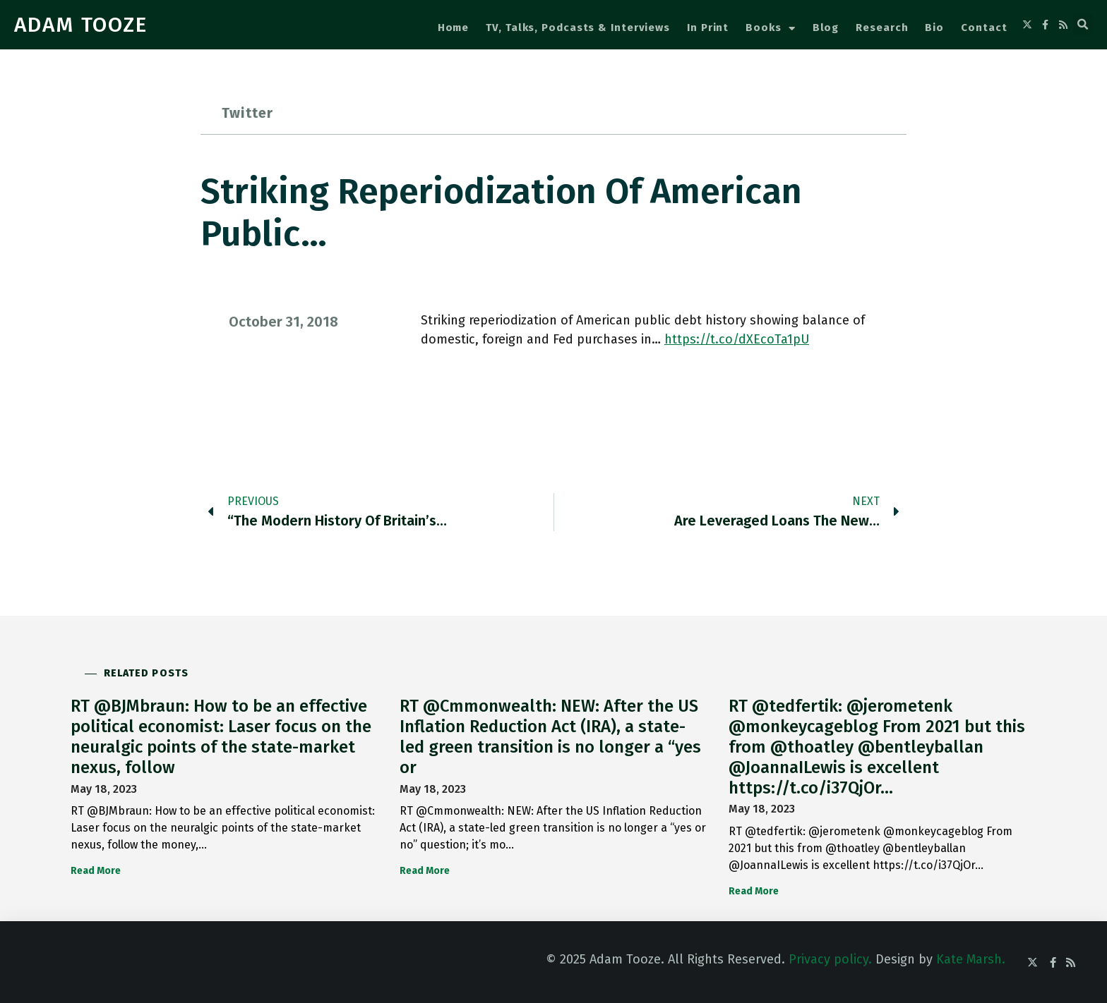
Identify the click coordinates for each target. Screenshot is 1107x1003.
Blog (826, 27)
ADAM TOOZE (81, 24)
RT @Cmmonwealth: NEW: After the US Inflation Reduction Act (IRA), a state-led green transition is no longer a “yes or (550, 736)
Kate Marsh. (970, 959)
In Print (708, 27)
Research (882, 27)
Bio (934, 27)
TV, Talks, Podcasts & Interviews (578, 27)
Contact (984, 27)
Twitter (247, 112)
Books (770, 28)
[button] (1083, 25)
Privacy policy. (830, 959)
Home (453, 27)
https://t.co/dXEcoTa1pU (736, 339)
